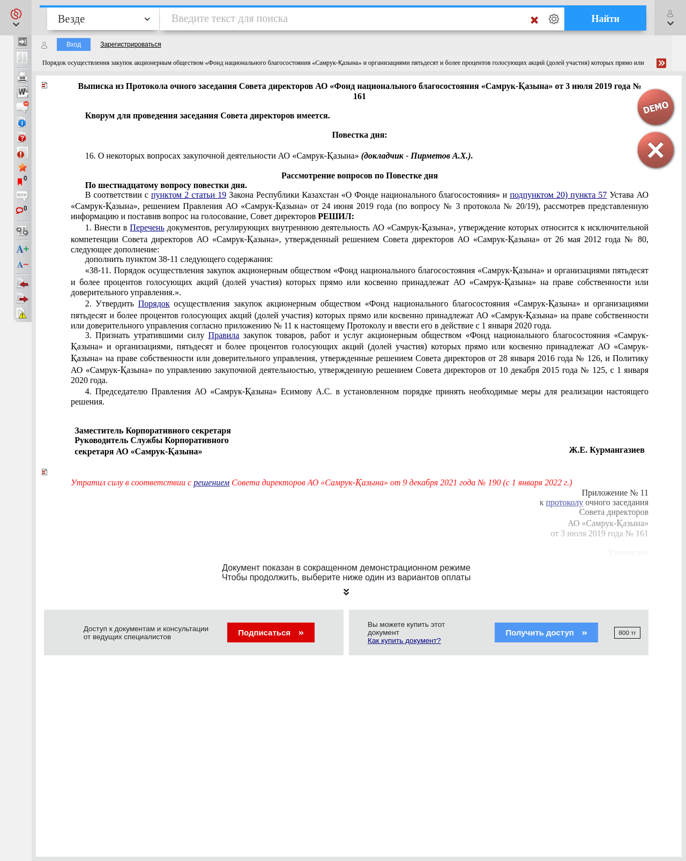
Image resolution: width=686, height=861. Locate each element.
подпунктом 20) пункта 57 (558, 194)
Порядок (154, 303)
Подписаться (271, 632)
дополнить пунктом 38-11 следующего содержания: (179, 259)
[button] (16, 17)
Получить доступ (546, 632)
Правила (224, 335)
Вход (73, 44)
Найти (605, 18)
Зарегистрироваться (130, 44)
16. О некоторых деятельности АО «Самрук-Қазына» (279, 155)
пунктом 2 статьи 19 (188, 194)
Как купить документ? (404, 641)
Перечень (147, 227)
